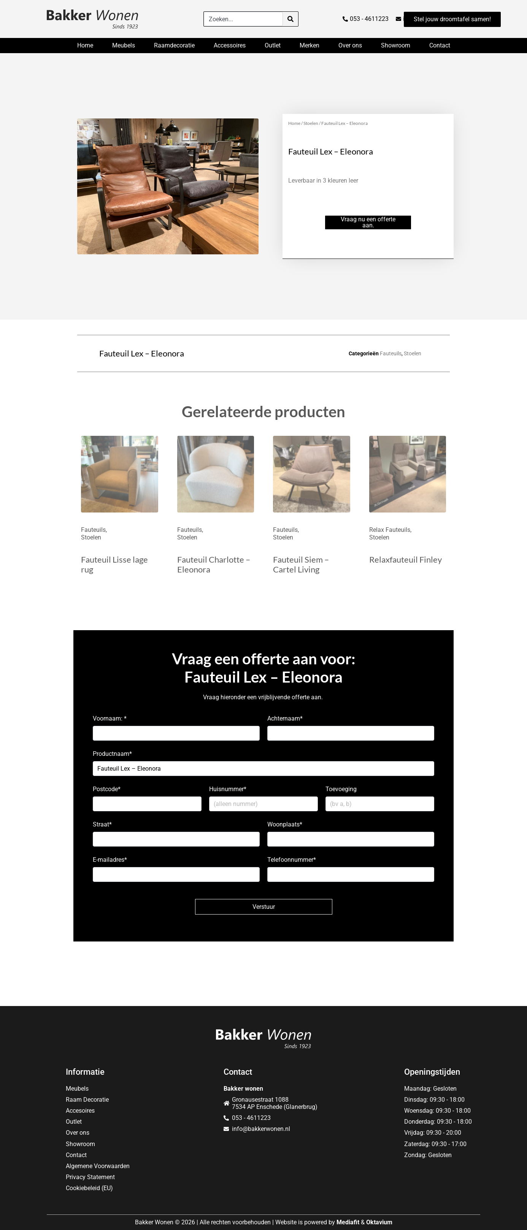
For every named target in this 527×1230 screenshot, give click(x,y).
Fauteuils (391, 353)
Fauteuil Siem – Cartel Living (301, 564)
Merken (309, 45)
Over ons (350, 45)
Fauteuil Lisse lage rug (114, 564)
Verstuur (263, 906)
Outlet (273, 45)
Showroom (395, 45)
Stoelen (310, 123)
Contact (439, 45)
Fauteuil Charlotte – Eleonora (213, 564)
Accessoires (230, 45)
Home (85, 45)
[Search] (290, 19)
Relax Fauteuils (389, 529)
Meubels (123, 45)
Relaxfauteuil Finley (405, 559)
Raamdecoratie (174, 45)
